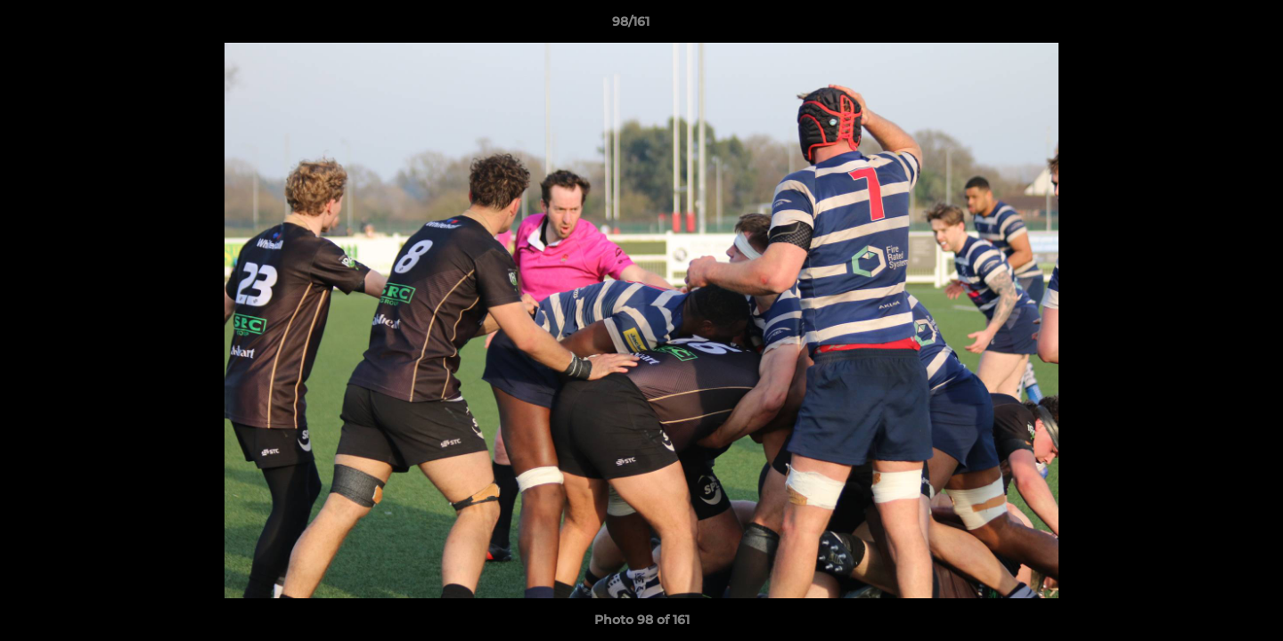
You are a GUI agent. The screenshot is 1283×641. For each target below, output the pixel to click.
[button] (1208, 26)
